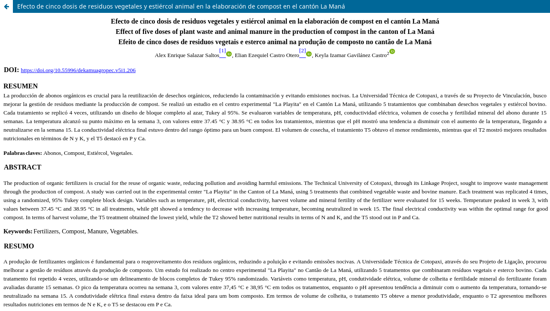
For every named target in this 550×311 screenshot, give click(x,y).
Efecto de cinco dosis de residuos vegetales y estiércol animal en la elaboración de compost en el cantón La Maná (181, 6)
